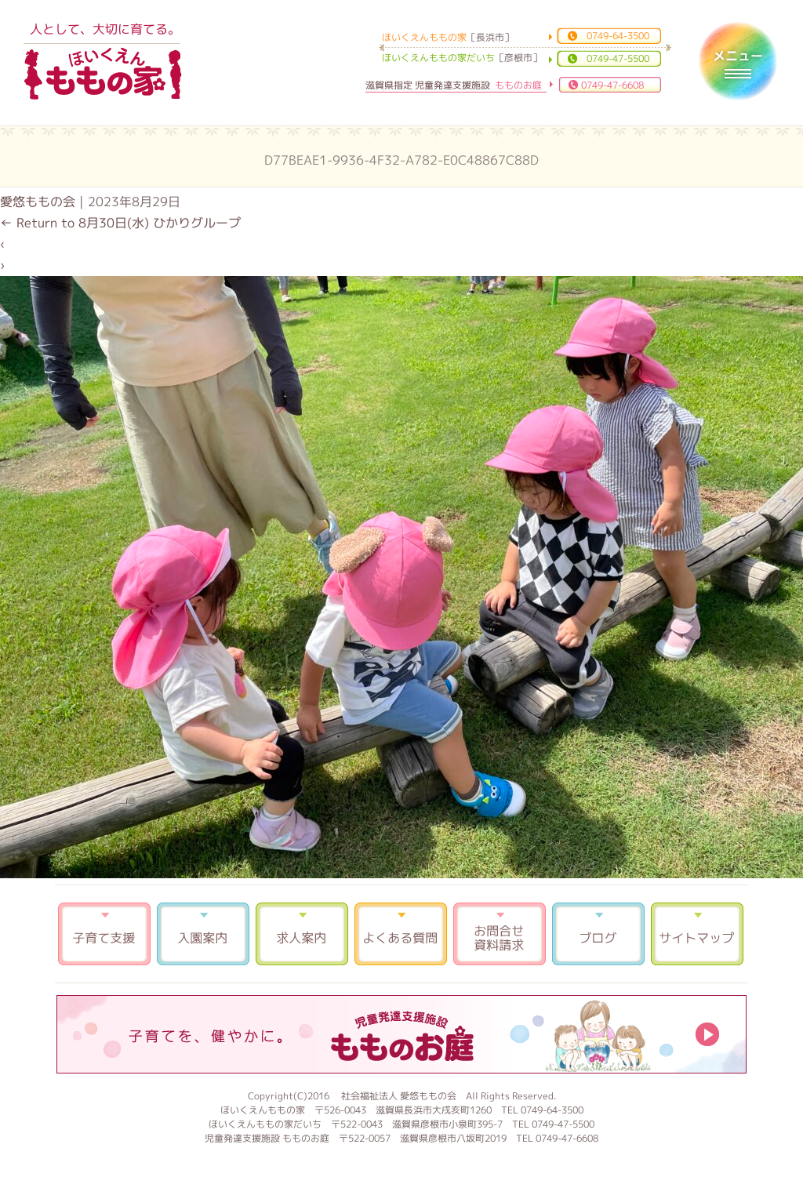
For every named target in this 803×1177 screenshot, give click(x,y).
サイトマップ (697, 934)
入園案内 (203, 934)
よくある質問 (400, 934)
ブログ (598, 934)
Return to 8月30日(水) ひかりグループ (120, 222)
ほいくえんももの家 (103, 74)
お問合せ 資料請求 (499, 934)
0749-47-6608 (612, 85)
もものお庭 (401, 1034)
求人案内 (302, 934)
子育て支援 (104, 934)
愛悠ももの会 (37, 201)
